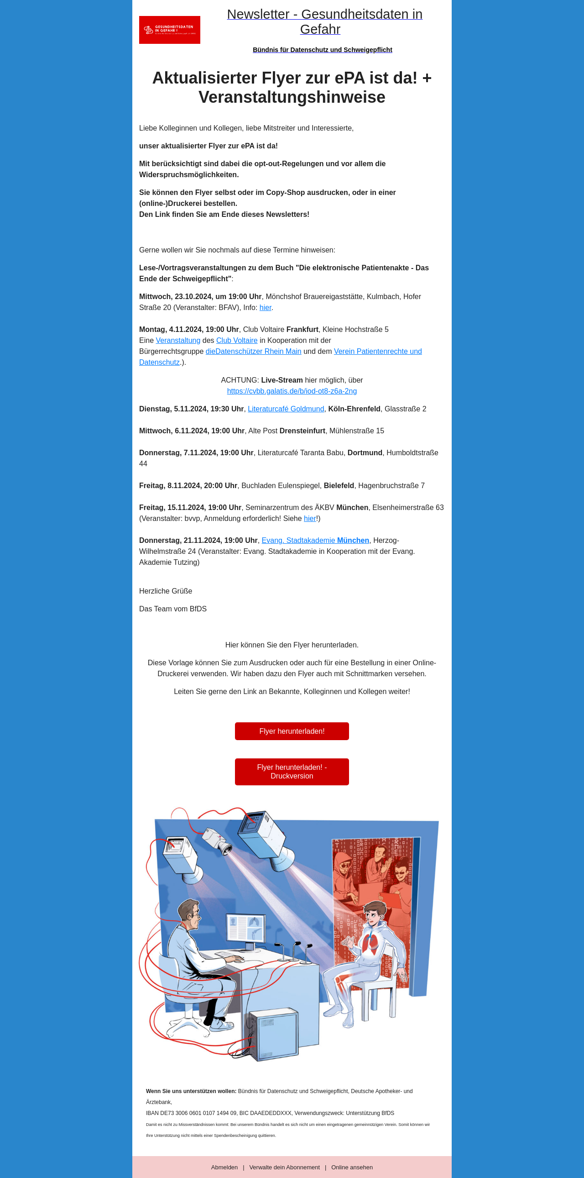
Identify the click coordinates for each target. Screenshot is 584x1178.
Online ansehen (352, 1167)
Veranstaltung (178, 340)
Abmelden (224, 1167)
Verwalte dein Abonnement (284, 1167)
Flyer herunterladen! (291, 731)
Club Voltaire (237, 340)
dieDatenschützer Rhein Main (254, 351)
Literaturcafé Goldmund (286, 409)
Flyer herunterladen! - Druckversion (292, 771)
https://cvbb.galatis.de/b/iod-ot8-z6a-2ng (292, 391)
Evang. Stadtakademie (316, 540)
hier (265, 307)
